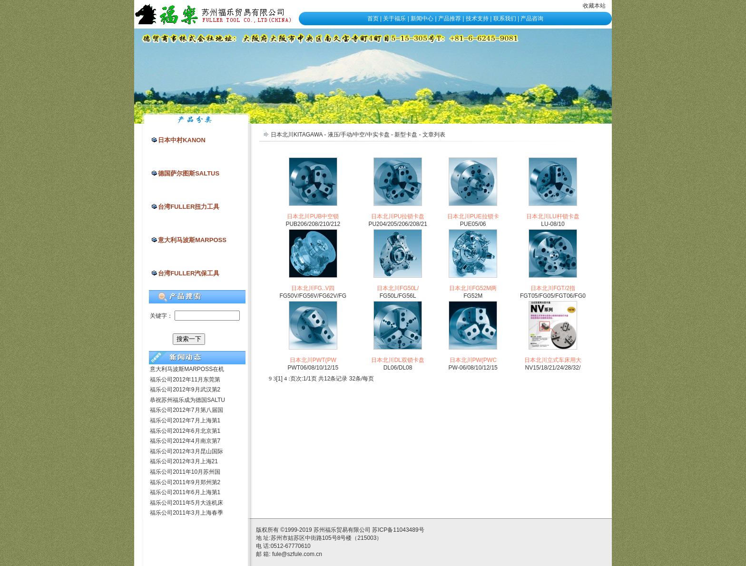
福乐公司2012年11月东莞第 (185, 379)
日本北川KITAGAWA (297, 134)
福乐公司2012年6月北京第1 (185, 431)
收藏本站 (594, 5)
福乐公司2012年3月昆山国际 (186, 451)
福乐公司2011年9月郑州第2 (185, 482)
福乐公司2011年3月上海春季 (186, 512)
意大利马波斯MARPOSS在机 (187, 369)
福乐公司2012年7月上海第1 (185, 420)
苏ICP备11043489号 (398, 530)
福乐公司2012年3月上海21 (184, 461)
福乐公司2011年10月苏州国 (185, 471)
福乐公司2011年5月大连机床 (186, 502)
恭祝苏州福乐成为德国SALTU (187, 400)
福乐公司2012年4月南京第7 (185, 441)
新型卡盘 (405, 134)
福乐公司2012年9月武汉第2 (185, 389)
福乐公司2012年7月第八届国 (186, 410)
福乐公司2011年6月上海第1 (185, 492)
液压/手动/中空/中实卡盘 (359, 134)
